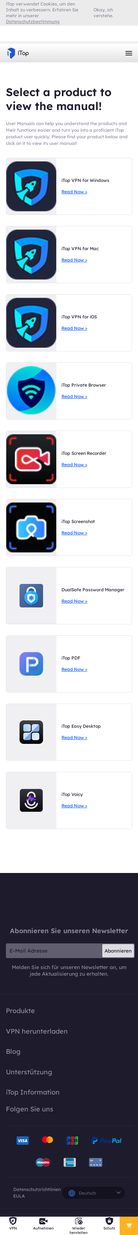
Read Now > (74, 191)
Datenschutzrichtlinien (37, 1189)
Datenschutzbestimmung (33, 21)
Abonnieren (118, 951)
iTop (69, 899)
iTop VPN (18, 53)
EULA (19, 1196)
